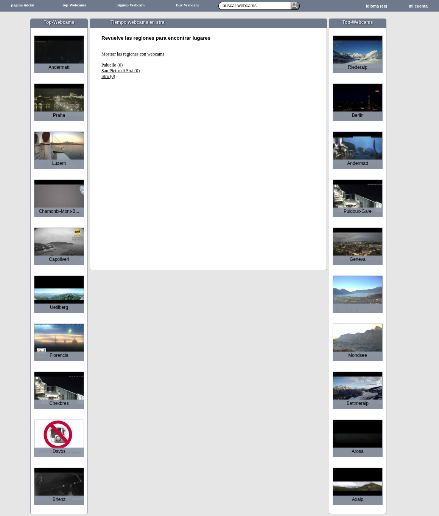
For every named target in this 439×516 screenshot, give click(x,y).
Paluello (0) (112, 65)
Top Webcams (74, 5)
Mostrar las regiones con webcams (132, 54)
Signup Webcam (131, 5)
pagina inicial (22, 5)
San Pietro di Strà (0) (120, 70)
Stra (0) (108, 76)
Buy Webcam (187, 5)
